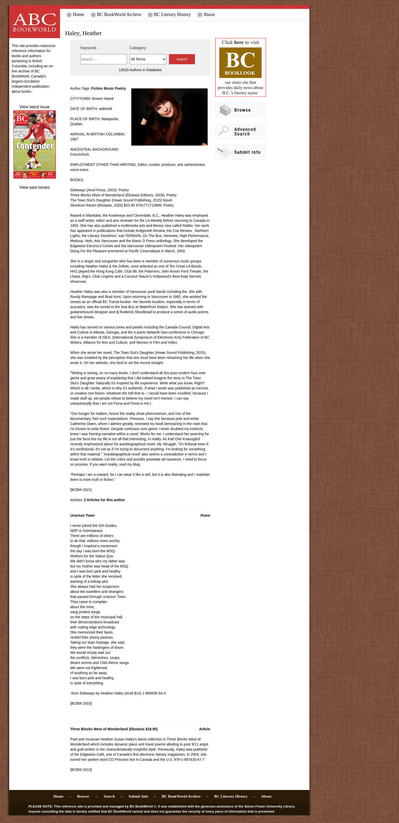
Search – (113, 796)
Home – (62, 796)
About (206, 14)
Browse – (87, 796)
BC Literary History (169, 14)
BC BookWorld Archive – (185, 796)
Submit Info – (142, 796)
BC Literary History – (234, 796)
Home (75, 14)
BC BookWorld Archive (116, 14)
